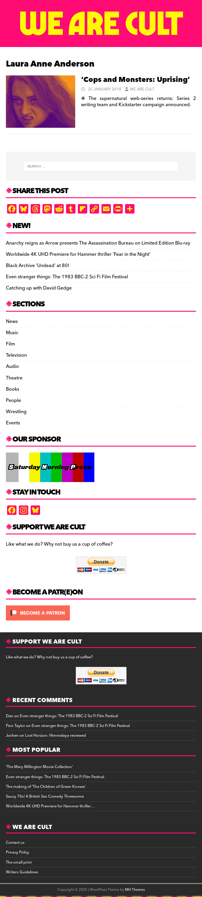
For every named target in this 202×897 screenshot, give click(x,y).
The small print (19, 862)
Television (16, 355)
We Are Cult (142, 89)
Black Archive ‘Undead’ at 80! (37, 265)
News (12, 322)
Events (13, 423)
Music (12, 333)
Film (10, 344)
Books (12, 389)
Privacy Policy (17, 852)
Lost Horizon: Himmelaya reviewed (55, 735)
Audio (12, 366)
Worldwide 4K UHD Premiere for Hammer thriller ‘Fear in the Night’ (78, 254)
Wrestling (16, 412)
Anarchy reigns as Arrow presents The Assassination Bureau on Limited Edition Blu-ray (98, 243)
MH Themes (135, 890)
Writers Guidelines (22, 872)
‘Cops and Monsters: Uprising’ (135, 80)
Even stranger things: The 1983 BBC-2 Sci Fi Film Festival (67, 277)
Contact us (15, 842)
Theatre (14, 378)
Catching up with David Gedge (39, 288)
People (13, 400)
